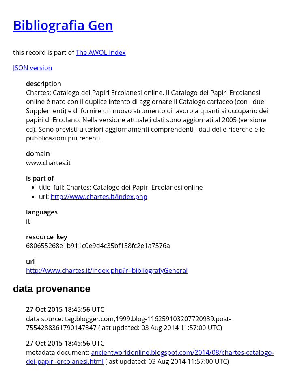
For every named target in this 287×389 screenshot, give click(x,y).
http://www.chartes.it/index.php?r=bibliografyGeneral (107, 270)
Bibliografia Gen (63, 25)
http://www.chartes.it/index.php (99, 196)
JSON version (32, 67)
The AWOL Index (101, 52)
